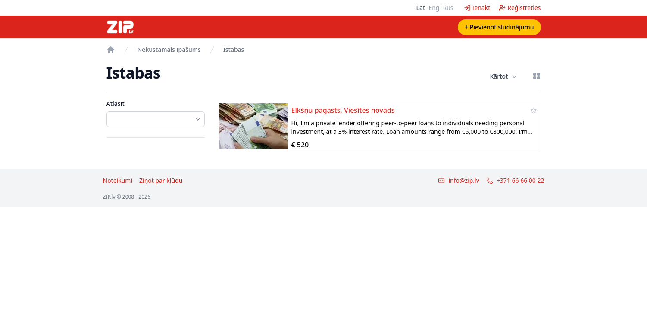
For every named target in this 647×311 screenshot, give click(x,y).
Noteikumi (118, 180)
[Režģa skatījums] (536, 76)
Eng (433, 7)
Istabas (233, 49)
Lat (420, 7)
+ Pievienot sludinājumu (499, 27)
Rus (448, 7)
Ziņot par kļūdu (160, 180)
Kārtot (503, 76)
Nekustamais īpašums (169, 49)
